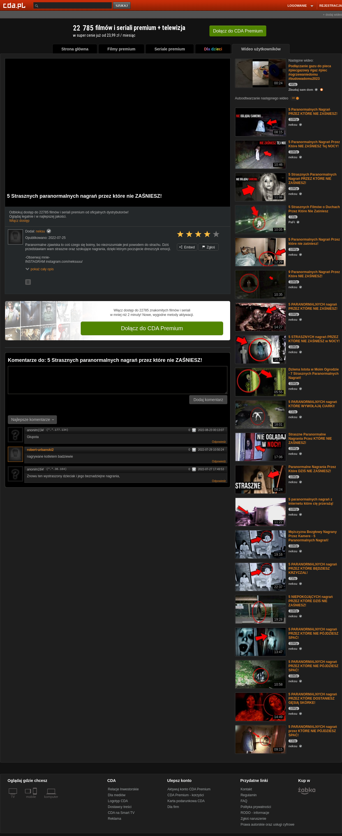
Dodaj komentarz (208, 399)
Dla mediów (117, 795)
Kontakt (246, 789)
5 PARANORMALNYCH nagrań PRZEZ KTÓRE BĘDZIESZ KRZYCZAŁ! (312, 568)
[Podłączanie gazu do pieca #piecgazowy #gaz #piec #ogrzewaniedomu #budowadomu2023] (260, 73)
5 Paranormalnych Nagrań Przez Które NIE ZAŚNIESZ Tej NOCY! (314, 144)
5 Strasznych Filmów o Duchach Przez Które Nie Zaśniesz (314, 209)
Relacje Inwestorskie (123, 789)
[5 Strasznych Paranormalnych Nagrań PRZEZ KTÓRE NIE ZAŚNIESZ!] (260, 187)
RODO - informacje (255, 813)
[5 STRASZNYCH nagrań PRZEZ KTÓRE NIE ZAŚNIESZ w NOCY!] (260, 349)
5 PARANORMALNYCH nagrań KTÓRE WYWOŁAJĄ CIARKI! (312, 404)
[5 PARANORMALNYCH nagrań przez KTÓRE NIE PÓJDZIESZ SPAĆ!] (260, 739)
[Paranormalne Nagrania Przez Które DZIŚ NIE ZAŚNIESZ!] (260, 479)
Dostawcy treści (119, 807)
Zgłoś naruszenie (253, 819)
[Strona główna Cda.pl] (15, 5)
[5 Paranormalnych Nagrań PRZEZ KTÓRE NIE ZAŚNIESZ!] (260, 122)
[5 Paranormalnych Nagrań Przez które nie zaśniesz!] (260, 251)
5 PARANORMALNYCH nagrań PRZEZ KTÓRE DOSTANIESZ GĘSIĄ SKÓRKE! (312, 698)
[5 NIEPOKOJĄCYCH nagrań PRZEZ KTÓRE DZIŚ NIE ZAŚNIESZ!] (260, 609)
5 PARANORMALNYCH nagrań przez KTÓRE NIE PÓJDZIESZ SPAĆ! (312, 731)
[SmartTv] (35, 800)
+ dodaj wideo (332, 14)
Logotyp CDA (118, 801)
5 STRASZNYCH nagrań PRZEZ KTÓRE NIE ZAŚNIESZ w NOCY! (314, 339)
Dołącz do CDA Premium (152, 328)
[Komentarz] (117, 380)
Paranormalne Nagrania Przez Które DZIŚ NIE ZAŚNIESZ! (312, 469)
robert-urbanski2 (40, 450)
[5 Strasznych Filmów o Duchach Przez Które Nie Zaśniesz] (260, 219)
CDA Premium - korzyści (185, 795)
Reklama (114, 819)
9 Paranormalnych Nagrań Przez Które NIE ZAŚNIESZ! (314, 274)
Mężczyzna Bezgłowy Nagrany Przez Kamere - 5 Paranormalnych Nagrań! (312, 536)
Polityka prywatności (256, 807)
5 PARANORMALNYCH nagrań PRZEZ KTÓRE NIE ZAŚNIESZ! (313, 306)
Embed (187, 247)
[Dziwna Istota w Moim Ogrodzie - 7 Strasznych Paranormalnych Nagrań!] (260, 381)
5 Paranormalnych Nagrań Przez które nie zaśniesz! (314, 241)
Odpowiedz (219, 441)
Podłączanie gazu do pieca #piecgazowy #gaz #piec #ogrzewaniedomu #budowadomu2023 (309, 72)
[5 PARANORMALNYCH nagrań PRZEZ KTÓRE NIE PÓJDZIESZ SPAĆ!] (260, 641)
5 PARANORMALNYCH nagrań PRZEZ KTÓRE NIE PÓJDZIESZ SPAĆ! (313, 633)
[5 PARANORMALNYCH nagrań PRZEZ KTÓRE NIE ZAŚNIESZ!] (260, 316)
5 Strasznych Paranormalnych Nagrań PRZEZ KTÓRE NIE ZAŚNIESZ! (312, 179)
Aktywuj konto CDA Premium (188, 789)
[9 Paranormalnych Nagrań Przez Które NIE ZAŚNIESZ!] (260, 284)
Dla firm (173, 807)
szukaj (122, 6)
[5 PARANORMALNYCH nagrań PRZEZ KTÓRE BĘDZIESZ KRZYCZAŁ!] (260, 576)
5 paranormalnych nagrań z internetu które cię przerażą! (310, 501)
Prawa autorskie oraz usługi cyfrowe (267, 824)
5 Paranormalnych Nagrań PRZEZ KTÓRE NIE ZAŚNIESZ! (313, 112)
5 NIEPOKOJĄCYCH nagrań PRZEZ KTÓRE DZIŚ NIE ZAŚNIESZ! (310, 601)
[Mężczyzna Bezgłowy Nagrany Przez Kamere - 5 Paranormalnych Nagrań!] (260, 544)
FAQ (244, 801)
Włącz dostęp (19, 221)
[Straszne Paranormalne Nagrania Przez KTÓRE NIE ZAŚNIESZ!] (260, 446)
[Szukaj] (72, 5)
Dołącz (238, 31)
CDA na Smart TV (121, 813)
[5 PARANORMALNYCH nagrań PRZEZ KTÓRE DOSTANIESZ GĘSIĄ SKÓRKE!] (260, 706)
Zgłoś (208, 247)
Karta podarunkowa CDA (186, 801)
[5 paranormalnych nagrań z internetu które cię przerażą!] (260, 511)
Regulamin (248, 795)
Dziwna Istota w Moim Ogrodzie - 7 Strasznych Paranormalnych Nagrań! (313, 373)
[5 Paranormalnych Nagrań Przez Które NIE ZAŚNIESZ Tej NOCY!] (260, 154)
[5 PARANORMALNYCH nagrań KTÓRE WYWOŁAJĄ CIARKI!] (260, 414)
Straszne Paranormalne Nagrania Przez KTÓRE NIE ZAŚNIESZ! (310, 438)
